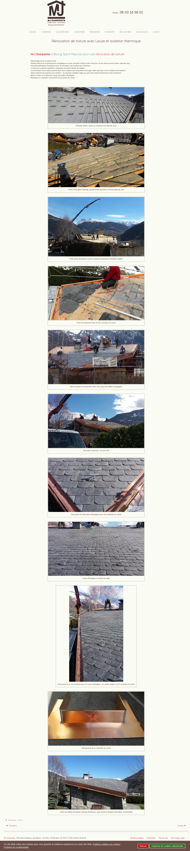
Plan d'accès (141, 32)
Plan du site (163, 838)
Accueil (34, 32)
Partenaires (151, 838)
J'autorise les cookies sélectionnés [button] (167, 846)
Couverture (80, 32)
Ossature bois (63, 32)
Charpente (47, 32)
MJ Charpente (40, 54)
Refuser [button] (143, 846)
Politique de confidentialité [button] (16, 847)
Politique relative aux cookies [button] (106, 844)
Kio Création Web (178, 838)
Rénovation (95, 32)
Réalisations (124, 32)
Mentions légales (137, 838)
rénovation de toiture (110, 54)
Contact (155, 32)
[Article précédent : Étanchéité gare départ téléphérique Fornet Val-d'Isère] (11, 826)
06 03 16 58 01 (131, 12)
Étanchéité (109, 32)
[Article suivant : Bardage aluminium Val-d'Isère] (182, 826)
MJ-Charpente (9, 838)
